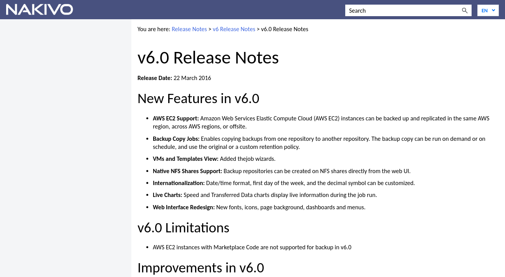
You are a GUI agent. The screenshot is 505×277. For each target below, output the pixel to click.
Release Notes (189, 29)
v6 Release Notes (234, 29)
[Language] (488, 10)
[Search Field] (408, 10)
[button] (465, 10)
